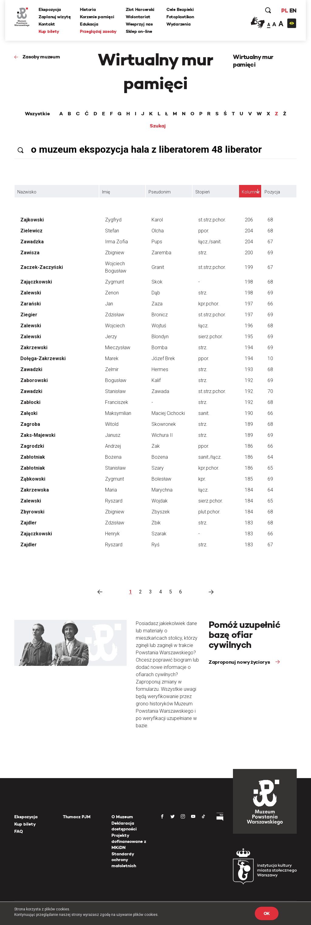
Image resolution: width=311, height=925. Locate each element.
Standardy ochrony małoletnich (123, 859)
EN (292, 10)
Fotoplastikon (180, 16)
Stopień (202, 192)
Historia (88, 9)
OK (267, 913)
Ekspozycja (50, 9)
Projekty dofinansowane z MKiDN (128, 841)
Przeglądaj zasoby (98, 31)
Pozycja (272, 192)
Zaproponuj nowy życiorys (240, 662)
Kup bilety (49, 31)
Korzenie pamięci (97, 16)
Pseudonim (160, 192)
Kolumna (250, 192)
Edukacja (89, 24)
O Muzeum (122, 816)
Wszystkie (37, 113)
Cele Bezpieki (179, 9)
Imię (106, 192)
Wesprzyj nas (139, 24)
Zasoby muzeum (41, 57)
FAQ (18, 831)
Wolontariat (138, 16)
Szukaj (158, 125)
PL (284, 10)
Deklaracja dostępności (124, 826)
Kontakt (47, 24)
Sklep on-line (139, 31)
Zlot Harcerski (140, 9)
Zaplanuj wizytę (55, 16)
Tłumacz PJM (77, 816)
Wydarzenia (178, 24)
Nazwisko (26, 192)
